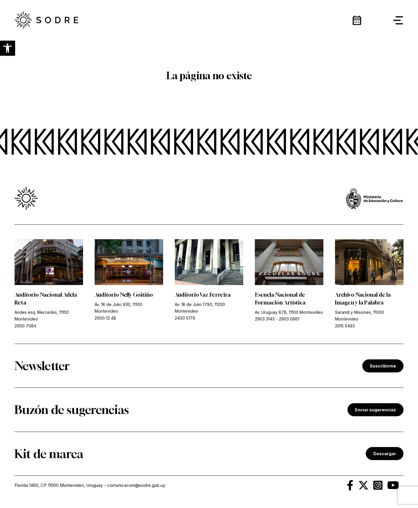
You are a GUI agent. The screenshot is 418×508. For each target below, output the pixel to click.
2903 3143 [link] (265, 318)
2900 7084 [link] (25, 325)
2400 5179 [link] (185, 318)
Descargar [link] (384, 453)
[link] (46, 20)
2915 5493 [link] (345, 325)
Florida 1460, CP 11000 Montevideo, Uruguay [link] (59, 485)
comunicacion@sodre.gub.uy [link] (136, 485)
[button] (7, 48)
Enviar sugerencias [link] (375, 409)
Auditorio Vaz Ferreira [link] (202, 294)
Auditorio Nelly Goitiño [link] (124, 294)
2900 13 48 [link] (105, 318)
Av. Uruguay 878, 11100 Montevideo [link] (289, 312)
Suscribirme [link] (383, 365)
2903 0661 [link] (289, 318)
